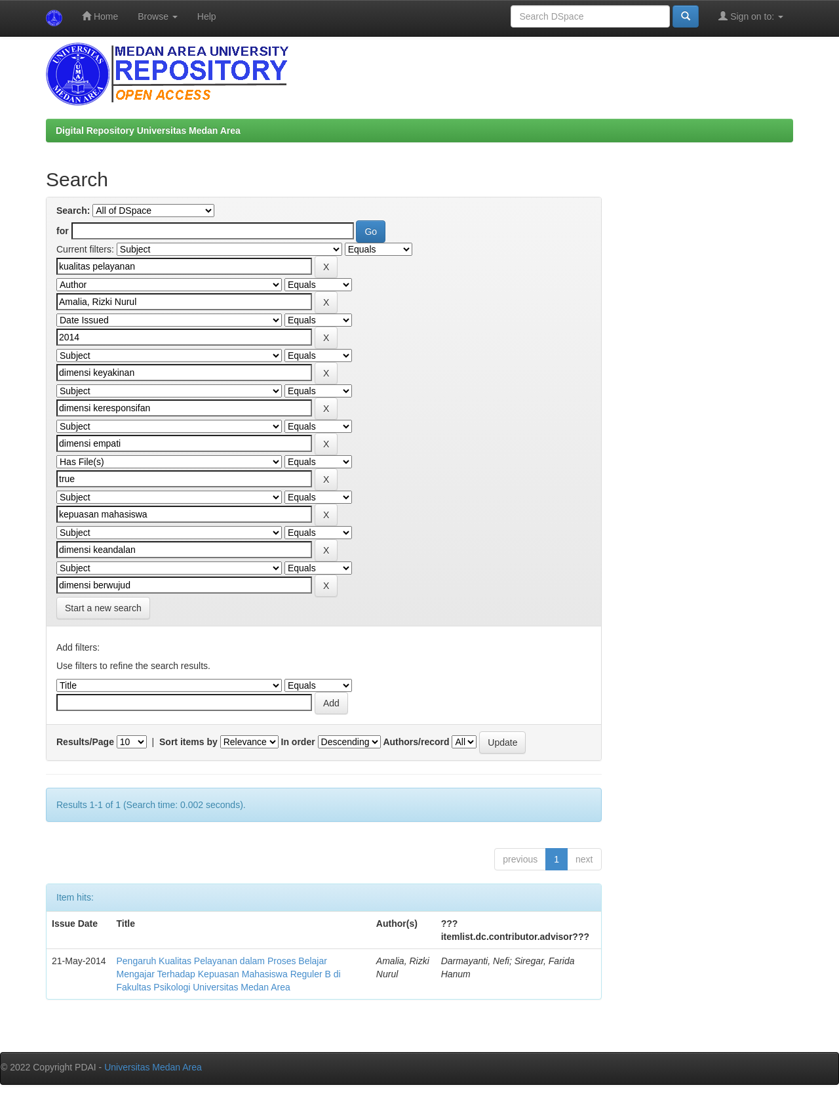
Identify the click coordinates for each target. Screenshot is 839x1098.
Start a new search (103, 608)
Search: (73, 210)
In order (298, 742)
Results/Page (85, 742)
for (62, 231)
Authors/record (416, 742)
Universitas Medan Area (153, 1067)
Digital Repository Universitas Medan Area (148, 130)
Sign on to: (750, 16)
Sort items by (188, 742)
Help (206, 16)
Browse (158, 16)
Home (100, 16)
